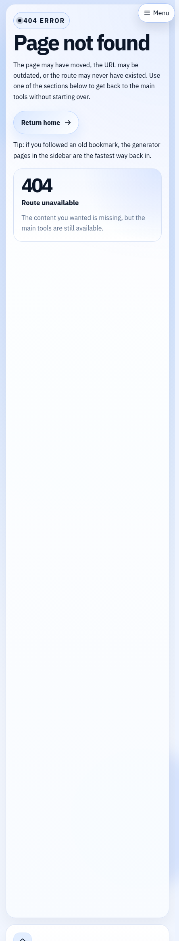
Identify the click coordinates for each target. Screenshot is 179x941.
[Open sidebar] (156, 13)
